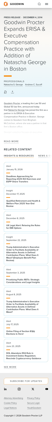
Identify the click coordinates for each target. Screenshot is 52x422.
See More (10, 367)
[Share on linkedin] (5, 389)
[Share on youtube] (46, 389)
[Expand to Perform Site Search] (39, 4)
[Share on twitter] (32, 389)
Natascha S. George (13, 84)
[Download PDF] (5, 92)
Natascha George (16, 110)
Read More (11, 141)
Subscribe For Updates (26, 381)
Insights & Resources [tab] (19, 155)
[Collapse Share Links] (12, 92)
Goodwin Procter (12, 103)
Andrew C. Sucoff (33, 84)
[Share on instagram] (19, 389)
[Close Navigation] (46, 4)
